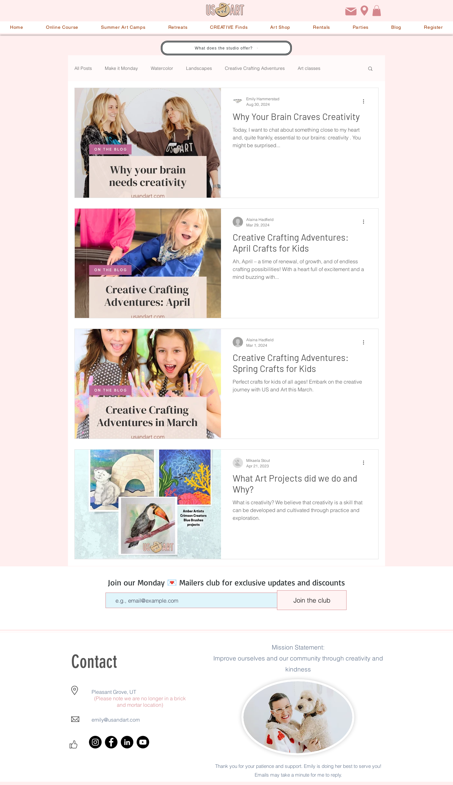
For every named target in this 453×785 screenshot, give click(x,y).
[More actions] (366, 101)
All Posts (83, 68)
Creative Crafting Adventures (255, 68)
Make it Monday (121, 68)
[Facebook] (111, 742)
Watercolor (162, 68)
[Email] (350, 11)
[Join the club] (312, 600)
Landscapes (199, 68)
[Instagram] (95, 742)
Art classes (309, 68)
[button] (376, 10)
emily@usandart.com (116, 719)
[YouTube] (143, 742)
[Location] (364, 10)
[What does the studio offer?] (226, 48)
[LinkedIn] (127, 742)
